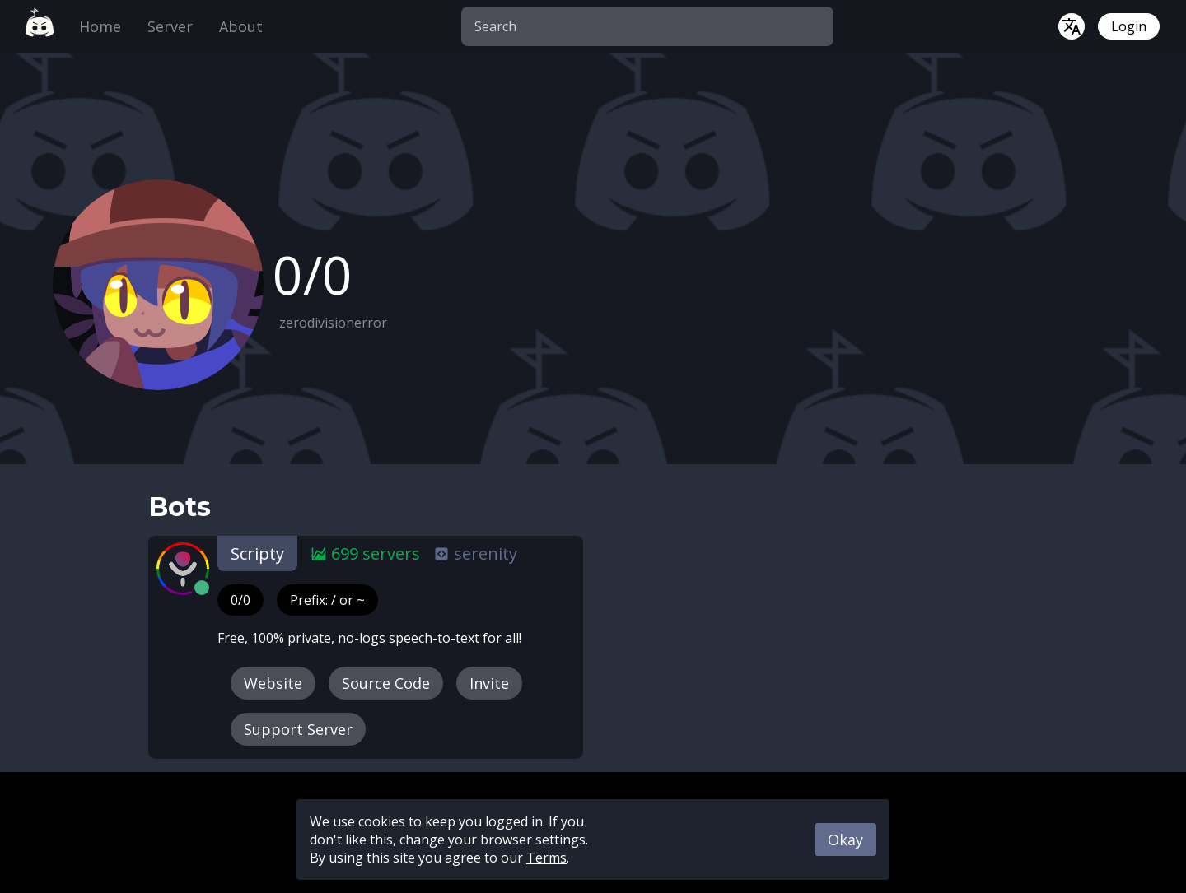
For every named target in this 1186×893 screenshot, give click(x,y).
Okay (845, 839)
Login (1128, 26)
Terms (546, 858)
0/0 (240, 600)
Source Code (386, 683)
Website (273, 683)
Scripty (257, 553)
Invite (489, 683)
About (241, 26)
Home (100, 26)
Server (170, 26)
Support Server (298, 729)
